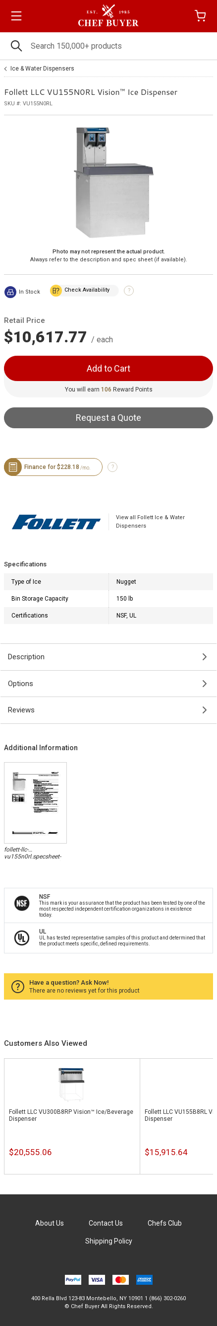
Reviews (21, 709)
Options (20, 683)
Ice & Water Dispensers (42, 68)
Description (26, 656)
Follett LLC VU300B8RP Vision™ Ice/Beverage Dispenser (71, 1115)
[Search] (108, 46)
